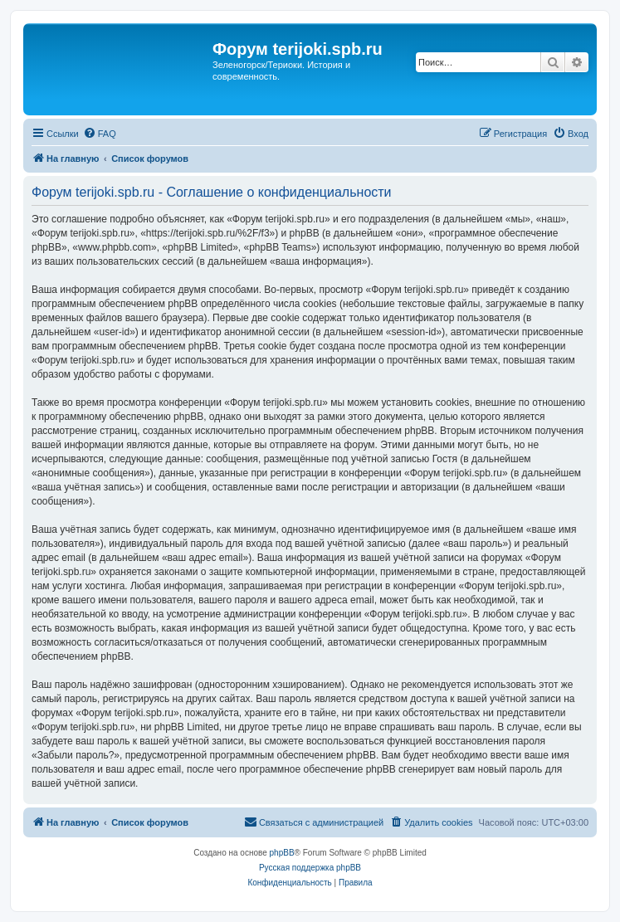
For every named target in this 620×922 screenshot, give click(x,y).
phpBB (282, 852)
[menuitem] (99, 134)
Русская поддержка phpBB (310, 867)
